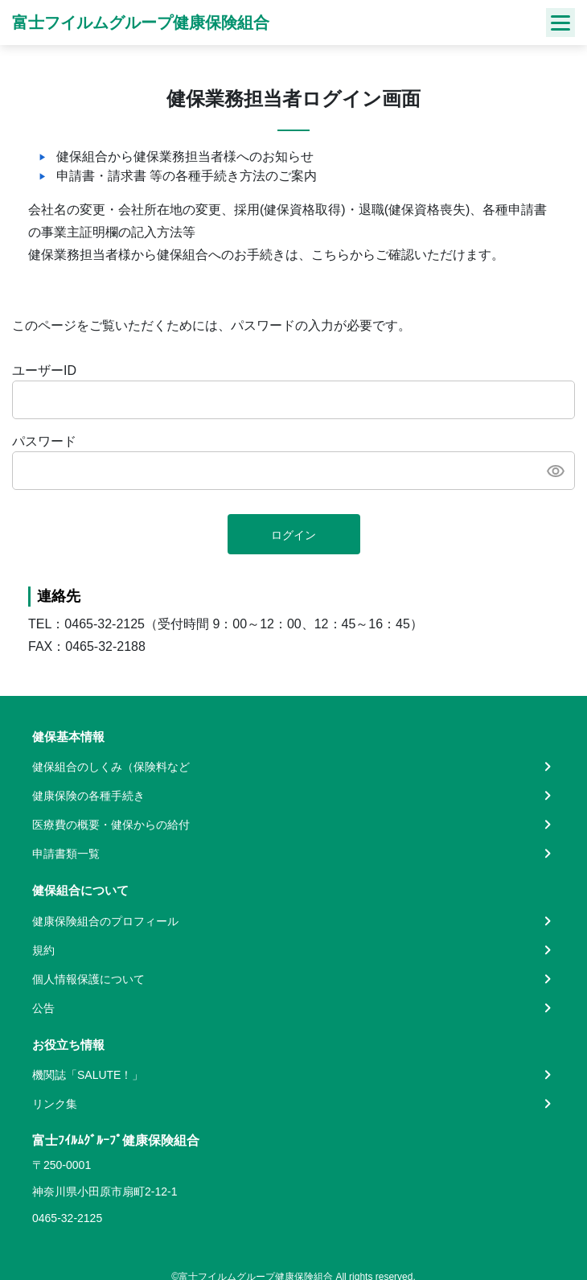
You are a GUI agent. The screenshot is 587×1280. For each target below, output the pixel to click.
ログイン (293, 535)
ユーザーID (44, 370)
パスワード (44, 441)
